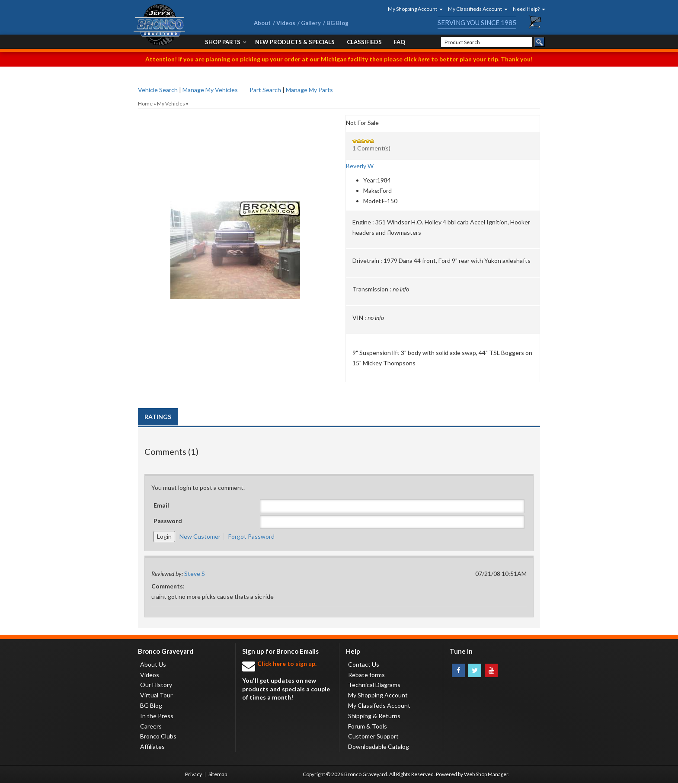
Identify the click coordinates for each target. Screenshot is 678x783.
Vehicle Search (158, 89)
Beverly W (360, 165)
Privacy (193, 774)
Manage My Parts (309, 89)
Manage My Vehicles (210, 89)
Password (168, 520)
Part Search (265, 89)
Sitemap (217, 774)
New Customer (200, 536)
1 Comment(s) (371, 148)
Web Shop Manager (486, 774)
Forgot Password (251, 536)
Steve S (194, 573)
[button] (412, 9)
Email (161, 505)
